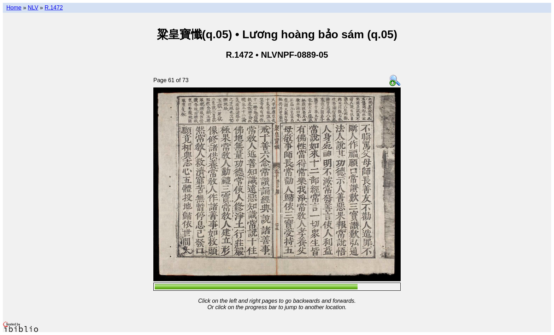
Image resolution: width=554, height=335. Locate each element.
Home (14, 8)
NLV (33, 8)
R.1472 (54, 8)
